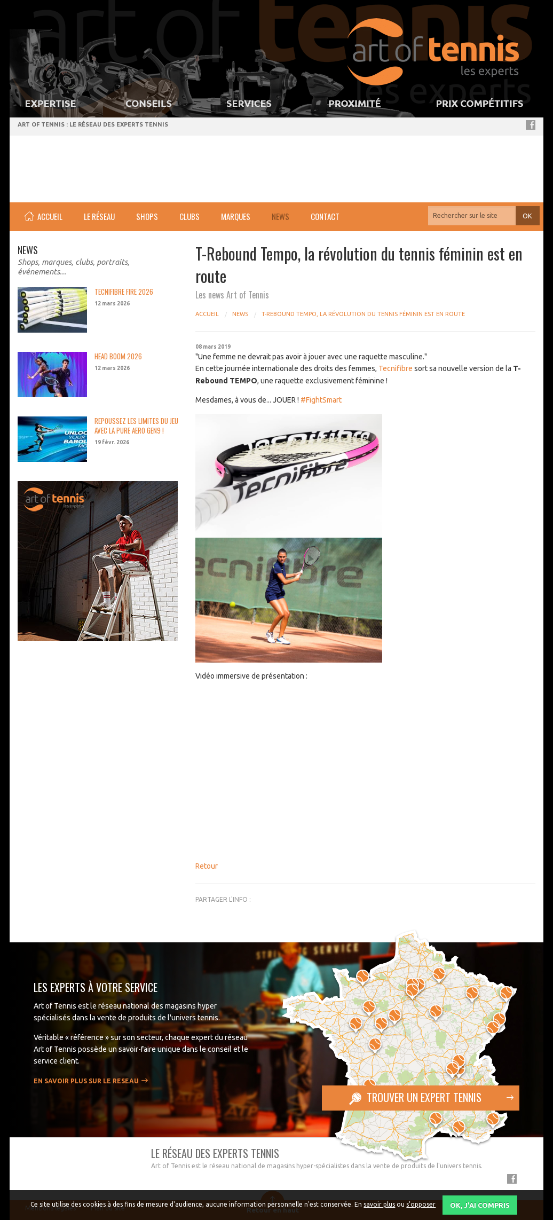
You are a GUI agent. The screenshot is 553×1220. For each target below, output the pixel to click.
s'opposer (421, 1204)
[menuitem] (43, 216)
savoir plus (379, 1204)
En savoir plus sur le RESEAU (86, 1080)
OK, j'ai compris (480, 1205)
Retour (206, 866)
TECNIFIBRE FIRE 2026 (123, 292)
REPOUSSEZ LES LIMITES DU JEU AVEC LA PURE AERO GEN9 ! (136, 426)
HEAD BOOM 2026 (118, 356)
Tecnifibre (395, 368)
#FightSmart (321, 400)
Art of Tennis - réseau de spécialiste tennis (77, 165)
